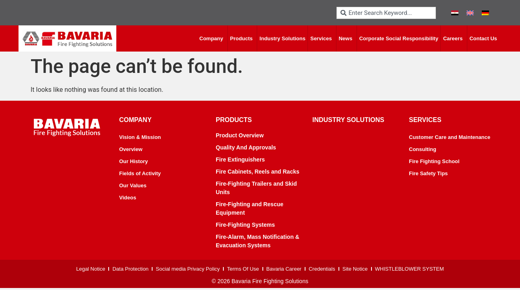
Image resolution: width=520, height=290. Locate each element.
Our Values (133, 185)
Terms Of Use (243, 269)
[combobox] (386, 13)
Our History (133, 161)
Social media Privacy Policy (188, 269)
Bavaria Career (283, 269)
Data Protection (130, 269)
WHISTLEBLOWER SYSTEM (409, 269)
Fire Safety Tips (428, 173)
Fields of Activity (140, 173)
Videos (127, 198)
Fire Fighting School (434, 161)
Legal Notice (90, 269)
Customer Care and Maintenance (449, 137)
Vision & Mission (140, 137)
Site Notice (355, 269)
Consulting (422, 149)
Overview (130, 149)
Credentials (322, 269)
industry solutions (348, 119)
